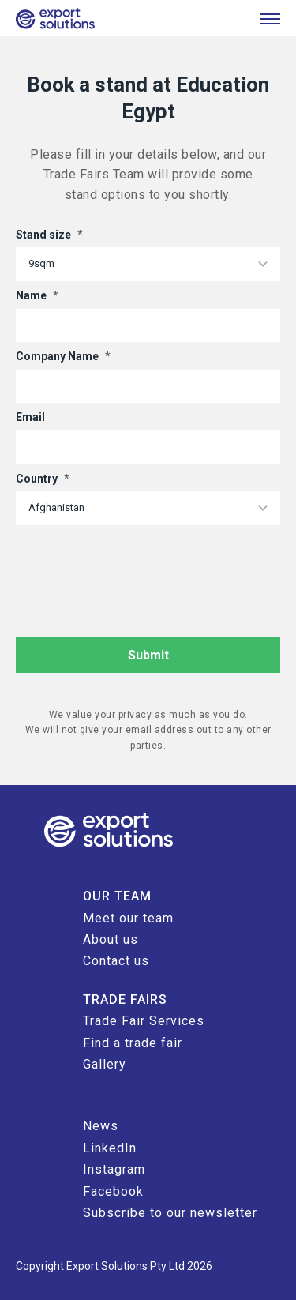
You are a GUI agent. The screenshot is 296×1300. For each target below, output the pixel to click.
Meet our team (128, 918)
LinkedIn (110, 1147)
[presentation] (136, 564)
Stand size (49, 234)
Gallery (104, 1064)
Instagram (114, 1169)
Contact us (116, 960)
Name (37, 295)
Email (30, 417)
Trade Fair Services (143, 1020)
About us (110, 939)
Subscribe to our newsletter (170, 1212)
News (100, 1125)
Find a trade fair (132, 1042)
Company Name (63, 356)
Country (42, 478)
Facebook (113, 1191)
